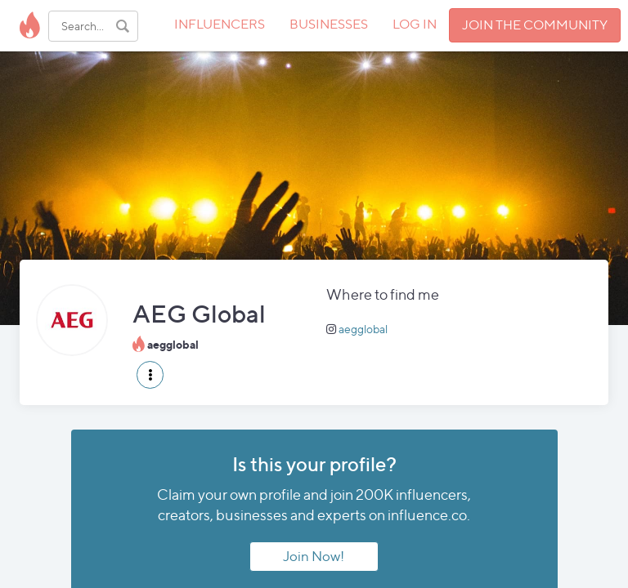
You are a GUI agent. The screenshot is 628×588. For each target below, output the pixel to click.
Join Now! (313, 556)
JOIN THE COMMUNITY (535, 25)
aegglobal (363, 329)
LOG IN (414, 24)
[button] (150, 375)
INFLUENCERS (219, 24)
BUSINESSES (328, 24)
